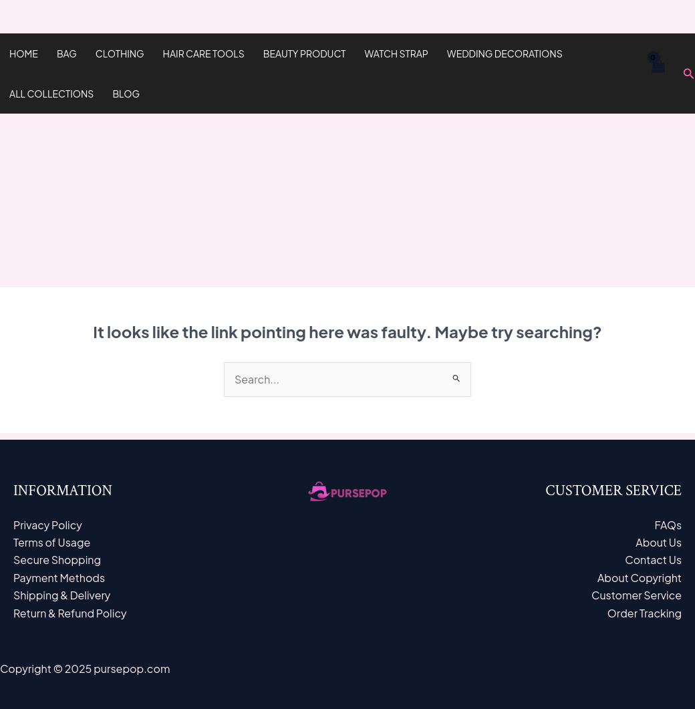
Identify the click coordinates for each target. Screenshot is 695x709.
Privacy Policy (47, 525)
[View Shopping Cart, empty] (658, 73)
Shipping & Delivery (62, 595)
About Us (659, 542)
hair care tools (204, 53)
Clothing (120, 53)
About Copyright (639, 578)
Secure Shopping (57, 560)
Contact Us (653, 560)
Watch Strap (396, 53)
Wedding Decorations (505, 53)
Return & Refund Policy (70, 613)
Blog (126, 94)
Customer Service (636, 595)
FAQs (668, 525)
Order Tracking (644, 613)
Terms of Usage (52, 542)
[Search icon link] (689, 73)
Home (23, 53)
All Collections (51, 94)
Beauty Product (304, 53)
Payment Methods (59, 578)
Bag (67, 53)
